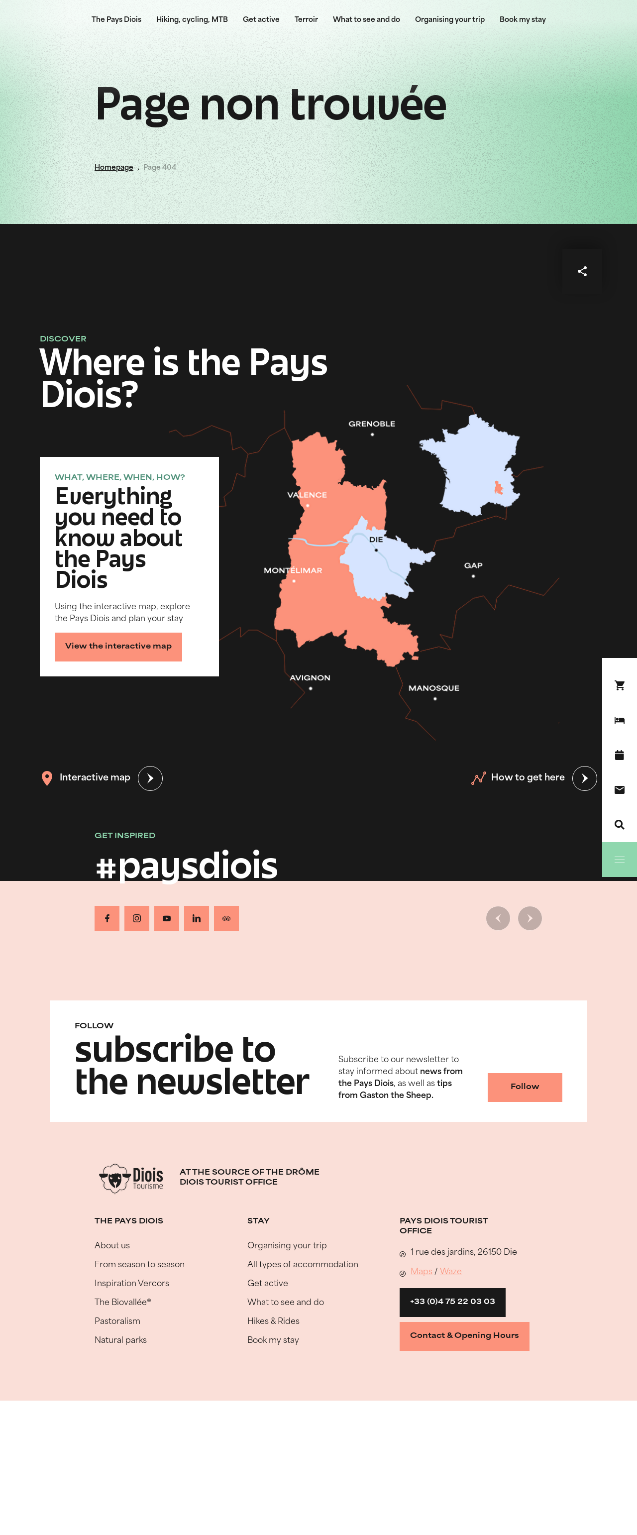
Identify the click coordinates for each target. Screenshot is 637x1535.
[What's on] (619, 755)
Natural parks (121, 1341)
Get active (261, 20)
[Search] (619, 824)
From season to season (140, 1265)
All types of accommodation (302, 1265)
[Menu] (619, 859)
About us (112, 1246)
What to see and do (366, 20)
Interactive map (85, 778)
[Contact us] (619, 789)
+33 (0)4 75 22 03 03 (452, 1302)
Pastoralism (117, 1322)
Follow (525, 1087)
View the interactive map (118, 647)
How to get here (518, 778)
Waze (451, 1272)
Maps (421, 1272)
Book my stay (523, 20)
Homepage (114, 168)
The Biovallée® (123, 1303)
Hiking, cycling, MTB (192, 20)
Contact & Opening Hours (464, 1336)
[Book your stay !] (619, 685)
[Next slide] (530, 918)
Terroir (306, 20)
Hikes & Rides (273, 1322)
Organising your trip (450, 20)
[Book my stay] (619, 720)
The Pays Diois (116, 20)
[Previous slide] (498, 918)
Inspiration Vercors (132, 1284)
